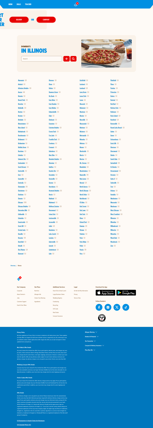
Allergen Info (37, 286)
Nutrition (36, 283)
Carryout (112, 15)
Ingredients (37, 294)
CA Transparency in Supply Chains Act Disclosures (31, 413)
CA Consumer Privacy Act (24, 417)
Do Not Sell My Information (81, 283)
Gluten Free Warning (39, 290)
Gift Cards (55, 301)
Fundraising (56, 294)
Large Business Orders (58, 286)
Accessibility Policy (22, 421)
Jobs (18, 290)
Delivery (85, 15)
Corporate (19, 283)
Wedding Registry (57, 290)
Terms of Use (77, 290)
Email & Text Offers (22, 297)
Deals (19, 4)
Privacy (76, 286)
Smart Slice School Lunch (59, 283)
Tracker (28, 4)
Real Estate (56, 304)
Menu (10, 4)
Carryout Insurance (58, 308)
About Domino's (21, 286)
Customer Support (21, 294)
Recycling (55, 297)
